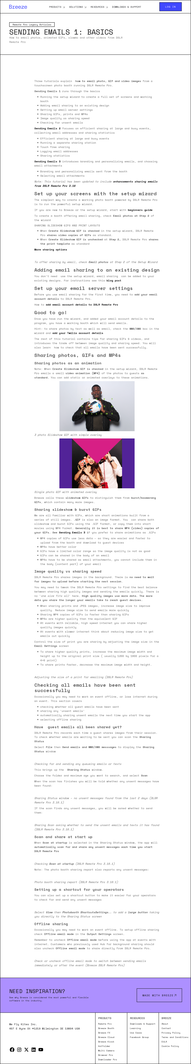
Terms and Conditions (175, 1037)
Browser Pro (105, 1055)
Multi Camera (106, 1050)
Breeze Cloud (106, 1037)
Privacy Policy (171, 1032)
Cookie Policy (170, 1046)
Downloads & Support (126, 6)
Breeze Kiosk (106, 1041)
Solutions (76, 6)
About (165, 1023)
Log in (170, 6)
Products (55, 6)
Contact (166, 1028)
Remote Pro (105, 1023)
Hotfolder (104, 1046)
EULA (164, 1041)
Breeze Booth (106, 1028)
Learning (135, 1028)
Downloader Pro (107, 1059)
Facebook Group (139, 1037)
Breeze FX (104, 1032)
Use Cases (136, 1032)
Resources (97, 6)
